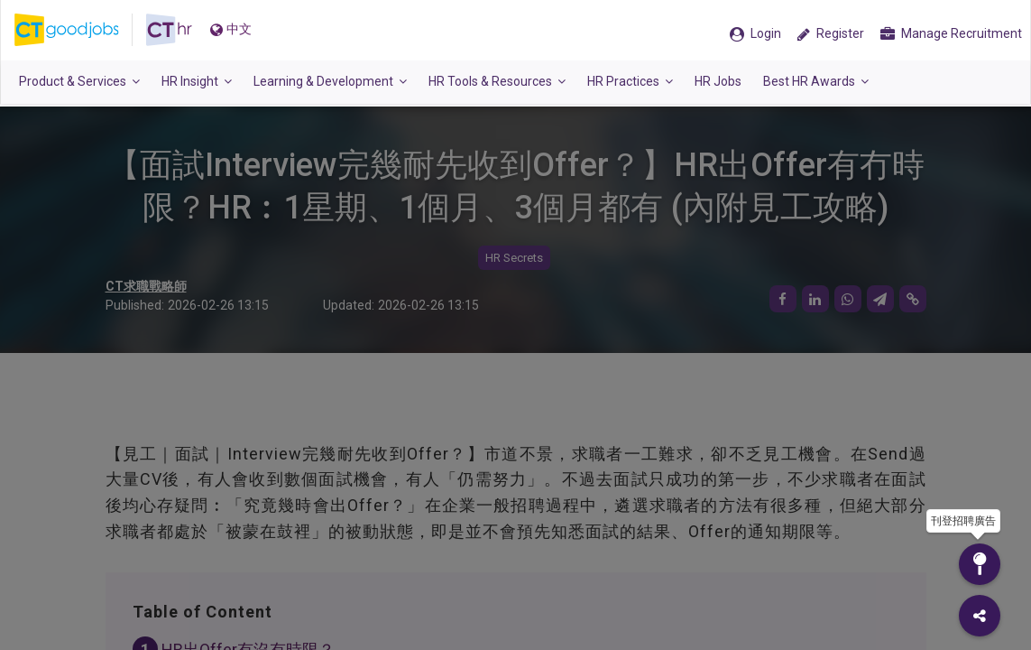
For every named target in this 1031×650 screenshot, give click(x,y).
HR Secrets (514, 258)
